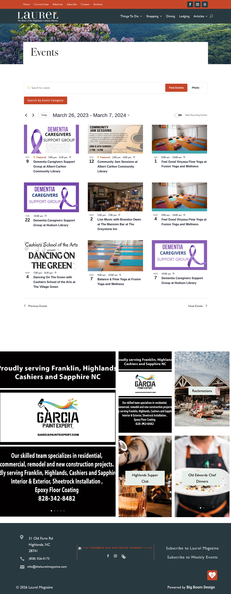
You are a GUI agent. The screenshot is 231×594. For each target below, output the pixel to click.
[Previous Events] (26, 115)
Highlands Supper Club (145, 478)
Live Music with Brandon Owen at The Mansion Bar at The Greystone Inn (119, 224)
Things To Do (129, 16)
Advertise (58, 4)
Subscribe (72, 4)
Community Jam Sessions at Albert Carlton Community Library (117, 166)
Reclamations (202, 390)
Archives (98, 4)
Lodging (184, 16)
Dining (170, 16)
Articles (199, 16)
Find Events (176, 87)
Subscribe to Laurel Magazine (192, 548)
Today (44, 115)
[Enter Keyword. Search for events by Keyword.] (94, 88)
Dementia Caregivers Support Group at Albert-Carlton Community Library (54, 166)
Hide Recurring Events (196, 115)
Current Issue (41, 4)
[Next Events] (33, 115)
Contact (85, 4)
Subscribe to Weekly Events (192, 557)
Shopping (152, 16)
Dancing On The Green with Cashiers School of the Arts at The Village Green (54, 282)
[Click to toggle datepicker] (91, 115)
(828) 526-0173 (39, 558)
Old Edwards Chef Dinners (202, 478)
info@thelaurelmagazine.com (47, 566)
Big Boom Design (201, 587)
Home (26, 4)
